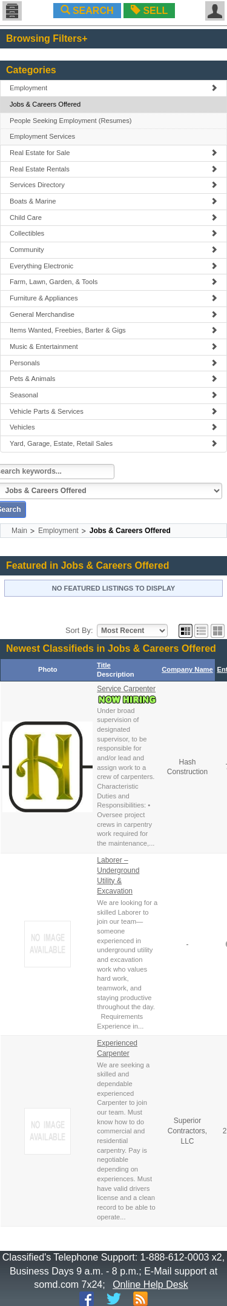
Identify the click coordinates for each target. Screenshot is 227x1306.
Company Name (187, 669)
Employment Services (42, 136)
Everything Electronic (113, 266)
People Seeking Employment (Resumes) (70, 120)
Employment (113, 87)
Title (104, 665)
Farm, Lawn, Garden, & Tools (113, 281)
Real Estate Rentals (113, 169)
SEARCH (87, 10)
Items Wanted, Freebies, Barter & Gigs (113, 330)
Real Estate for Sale (113, 152)
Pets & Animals (113, 378)
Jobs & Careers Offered (45, 104)
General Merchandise (113, 314)
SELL (149, 10)
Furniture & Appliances (113, 298)
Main (19, 530)
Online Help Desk (150, 1284)
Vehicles (113, 427)
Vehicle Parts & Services (113, 411)
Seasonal (113, 395)
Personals (113, 362)
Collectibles (113, 233)
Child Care (113, 217)
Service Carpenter (126, 688)
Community (113, 249)
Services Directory (113, 184)
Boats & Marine (113, 201)
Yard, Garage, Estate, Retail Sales (113, 443)
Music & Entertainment (113, 346)
